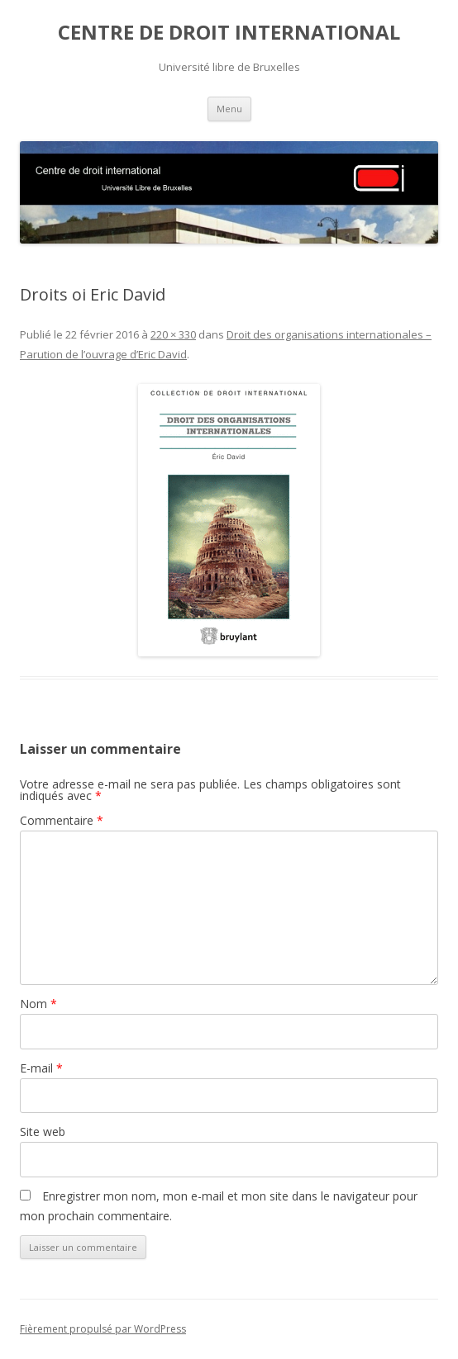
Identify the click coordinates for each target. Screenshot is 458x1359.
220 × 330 (173, 334)
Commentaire (61, 820)
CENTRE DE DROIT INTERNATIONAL (229, 32)
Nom (38, 1003)
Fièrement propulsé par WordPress (103, 1329)
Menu (229, 108)
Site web (42, 1131)
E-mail (41, 1068)
